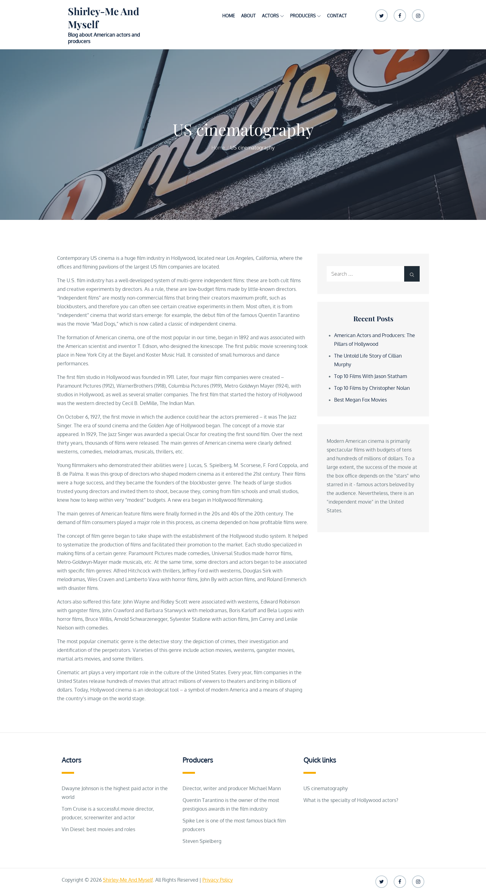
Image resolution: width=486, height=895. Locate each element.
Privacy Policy (217, 880)
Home (228, 15)
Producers (305, 15)
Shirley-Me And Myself (103, 17)
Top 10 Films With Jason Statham (370, 376)
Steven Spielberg (202, 841)
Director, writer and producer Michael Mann (232, 788)
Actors (273, 15)
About (248, 15)
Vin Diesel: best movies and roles (98, 829)
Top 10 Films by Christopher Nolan (372, 388)
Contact (337, 15)
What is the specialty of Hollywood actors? (350, 800)
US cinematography (325, 788)
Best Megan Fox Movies (360, 400)
